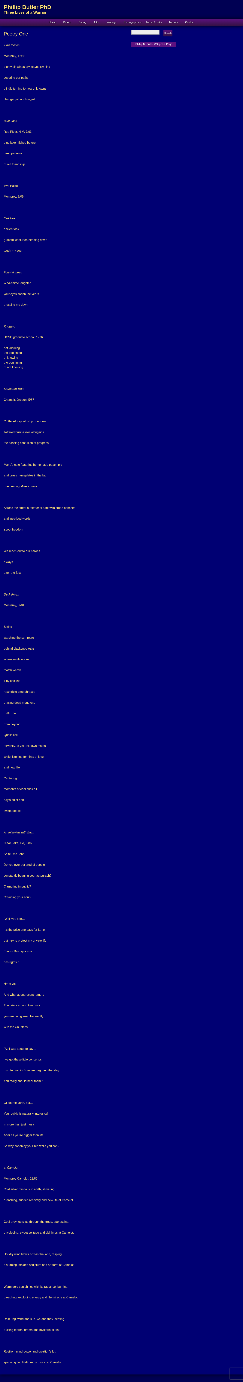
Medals (173, 22)
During (82, 22)
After (96, 22)
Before (67, 22)
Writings (111, 22)
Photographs (131, 22)
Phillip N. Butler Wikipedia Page (153, 44)
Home (52, 22)
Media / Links (154, 22)
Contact (189, 22)
